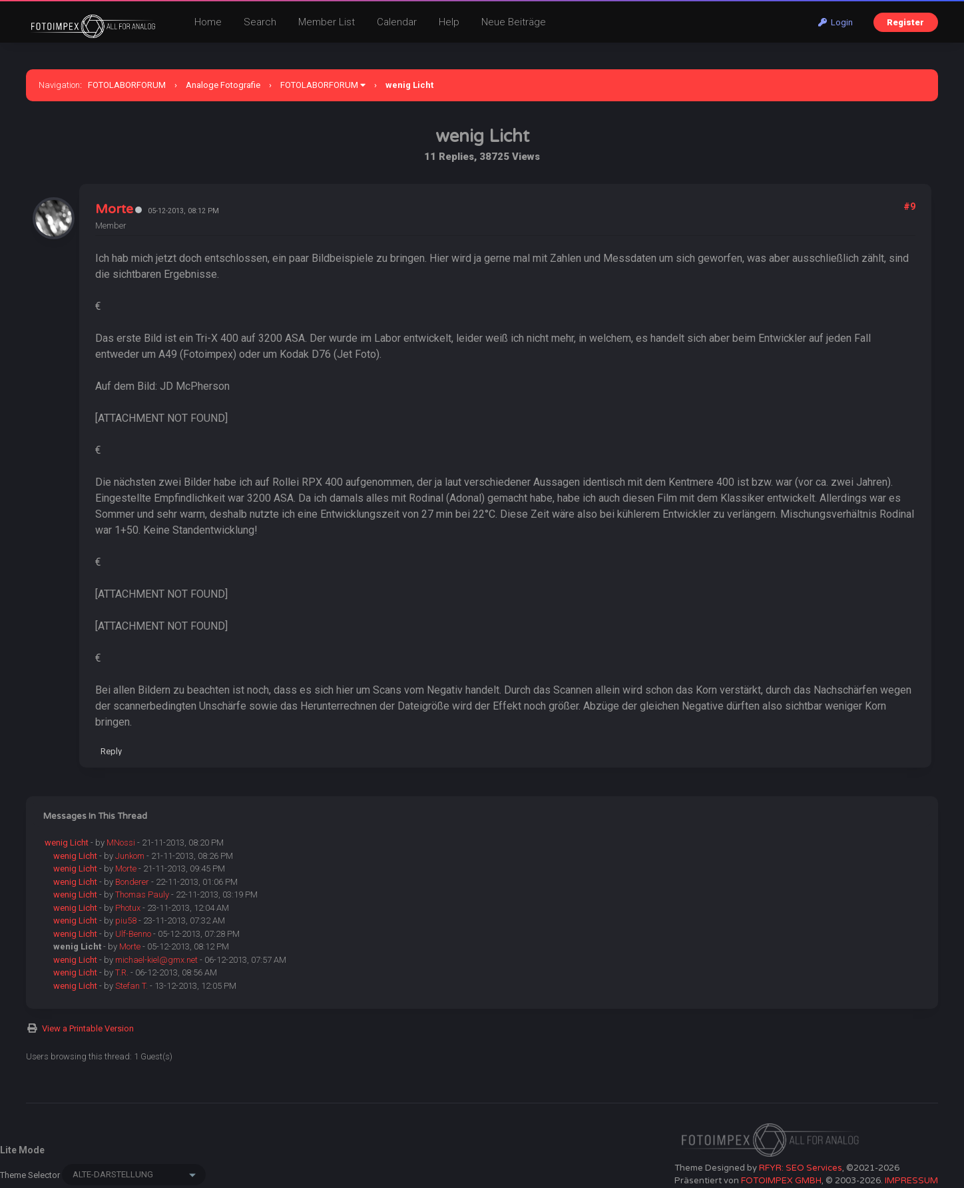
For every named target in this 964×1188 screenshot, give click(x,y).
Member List (326, 22)
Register (905, 22)
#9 (909, 206)
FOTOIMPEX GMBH (781, 1180)
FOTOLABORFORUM (127, 85)
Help (449, 22)
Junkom (129, 856)
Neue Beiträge (513, 22)
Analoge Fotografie (223, 85)
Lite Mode (22, 1150)
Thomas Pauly (142, 894)
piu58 (125, 920)
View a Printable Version (88, 1028)
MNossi (121, 843)
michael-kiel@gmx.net (156, 960)
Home (208, 22)
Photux (127, 908)
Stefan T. (131, 986)
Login (835, 22)
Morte (114, 209)
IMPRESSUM (911, 1180)
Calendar (397, 22)
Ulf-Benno (133, 934)
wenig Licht (67, 843)
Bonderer (132, 882)
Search (260, 22)
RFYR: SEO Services (800, 1168)
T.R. (121, 972)
